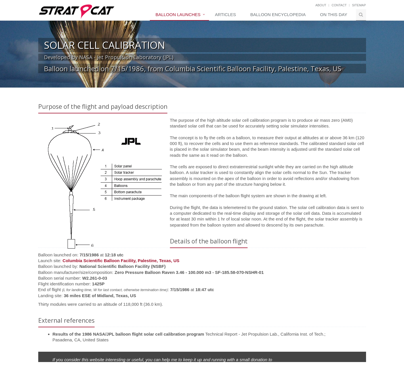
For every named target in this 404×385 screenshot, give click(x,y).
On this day (333, 14)
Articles (225, 14)
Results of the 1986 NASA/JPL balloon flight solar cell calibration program (128, 334)
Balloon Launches (178, 14)
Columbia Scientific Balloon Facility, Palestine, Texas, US (121, 260)
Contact (339, 5)
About (320, 5)
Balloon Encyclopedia (278, 14)
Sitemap (359, 5)
